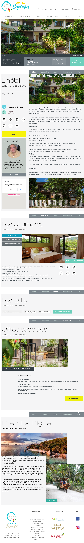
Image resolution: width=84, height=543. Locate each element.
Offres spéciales (9, 16)
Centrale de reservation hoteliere (37, 531)
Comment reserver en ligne (37, 529)
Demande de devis (79, 9)
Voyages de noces (25, 16)
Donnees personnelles (37, 523)
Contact (35, 539)
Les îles (38, 16)
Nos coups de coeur (52, 16)
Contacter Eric (14, 174)
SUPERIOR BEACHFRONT (12, 244)
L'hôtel (34, 216)
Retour (6, 55)
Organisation (37, 533)
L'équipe (66, 16)
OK (20, 190)
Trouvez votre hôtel (77, 55)
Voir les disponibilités (74, 261)
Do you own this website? (10, 189)
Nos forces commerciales (37, 527)
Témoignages (78, 16)
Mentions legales (37, 521)
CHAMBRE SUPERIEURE (12, 240)
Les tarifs (55, 72)
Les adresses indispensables (37, 537)
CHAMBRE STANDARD (12, 235)
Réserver (14, 134)
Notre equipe (37, 525)
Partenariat (37, 535)
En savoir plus (51, 500)
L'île (78, 72)
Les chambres (45, 72)
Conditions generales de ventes (37, 519)
